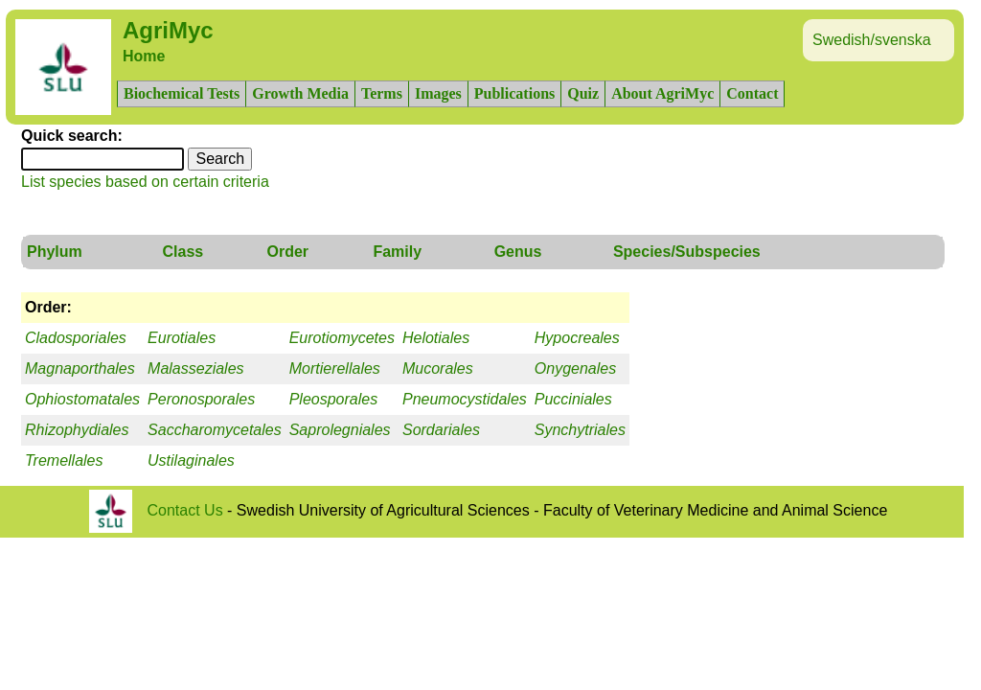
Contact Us (185, 510)
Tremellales (64, 460)
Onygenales (575, 368)
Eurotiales (182, 338)
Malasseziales (195, 368)
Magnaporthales (80, 368)
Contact (752, 93)
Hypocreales (577, 338)
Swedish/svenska (871, 40)
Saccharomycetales (215, 430)
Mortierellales (334, 368)
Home (144, 56)
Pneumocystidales (464, 399)
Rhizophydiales (77, 430)
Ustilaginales (191, 460)
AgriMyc (168, 30)
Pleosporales (333, 399)
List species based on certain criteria (145, 181)
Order (288, 251)
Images (438, 93)
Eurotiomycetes (342, 338)
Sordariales (441, 430)
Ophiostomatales (82, 399)
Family (397, 251)
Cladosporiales (75, 338)
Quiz (583, 93)
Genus (518, 251)
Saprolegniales (340, 430)
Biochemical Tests (182, 93)
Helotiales (435, 338)
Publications (514, 93)
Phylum (54, 251)
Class (182, 251)
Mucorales (437, 368)
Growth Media (300, 93)
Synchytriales (580, 430)
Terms (381, 93)
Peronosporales (201, 399)
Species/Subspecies (687, 251)
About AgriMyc (662, 93)
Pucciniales (573, 399)
